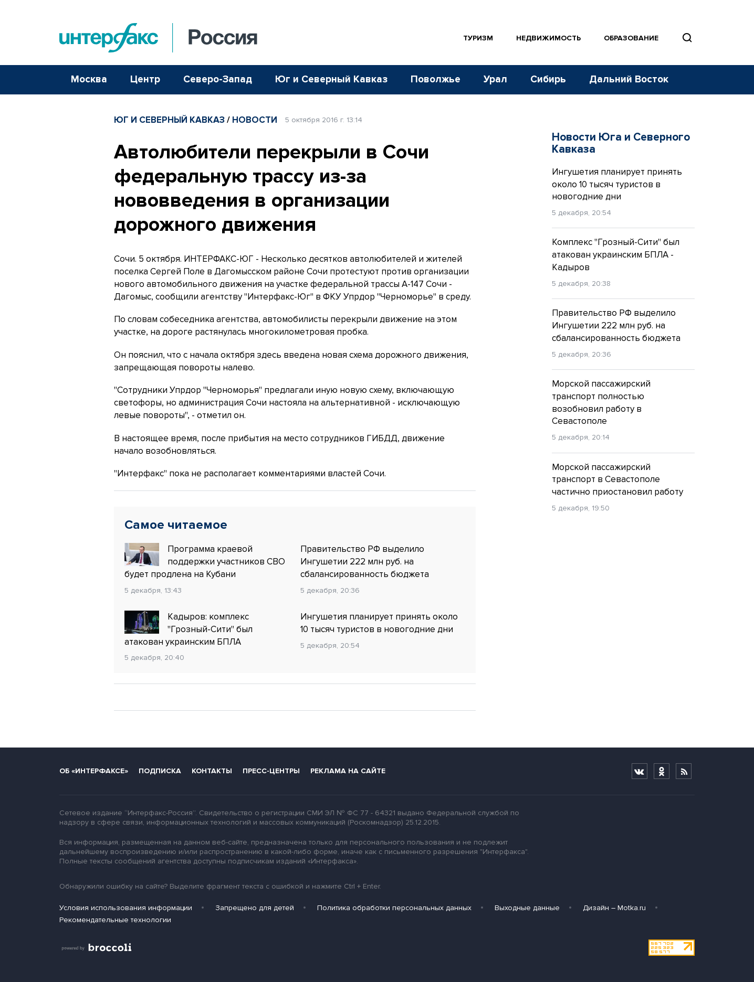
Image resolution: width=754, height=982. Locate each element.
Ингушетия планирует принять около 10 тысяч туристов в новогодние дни (379, 623)
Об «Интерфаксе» (93, 770)
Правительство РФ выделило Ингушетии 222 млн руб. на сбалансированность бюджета (364, 561)
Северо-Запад (217, 79)
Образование (631, 38)
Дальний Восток (628, 79)
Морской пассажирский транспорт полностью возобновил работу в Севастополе (601, 402)
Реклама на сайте (347, 770)
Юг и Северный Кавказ (331, 79)
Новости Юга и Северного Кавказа (621, 143)
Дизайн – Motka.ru (614, 907)
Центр (145, 79)
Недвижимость (548, 38)
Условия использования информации (125, 907)
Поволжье (435, 79)
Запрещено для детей (254, 907)
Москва (89, 79)
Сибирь (548, 79)
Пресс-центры (271, 770)
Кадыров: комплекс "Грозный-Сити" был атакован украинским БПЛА (188, 629)
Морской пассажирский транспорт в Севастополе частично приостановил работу (617, 480)
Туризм (478, 38)
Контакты (212, 770)
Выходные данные (527, 907)
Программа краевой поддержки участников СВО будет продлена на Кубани (204, 561)
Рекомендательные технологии (115, 919)
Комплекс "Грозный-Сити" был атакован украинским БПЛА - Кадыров (615, 255)
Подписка (160, 770)
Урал (495, 79)
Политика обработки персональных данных (394, 907)
